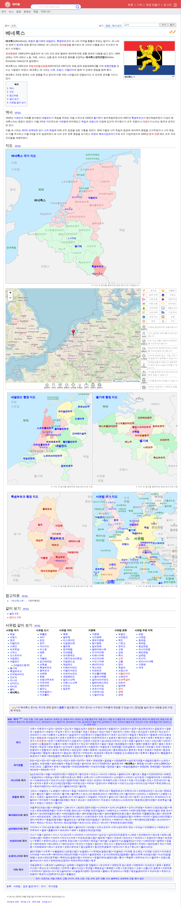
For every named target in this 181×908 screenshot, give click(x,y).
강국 (50, 728)
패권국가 (34, 756)
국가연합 (76, 731)
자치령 (149, 747)
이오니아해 (98, 661)
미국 (59, 810)
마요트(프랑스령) (87, 837)
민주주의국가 (99, 737)
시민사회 (156, 741)
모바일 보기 (47, 902)
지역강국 (87, 753)
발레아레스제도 (100, 682)
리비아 (55, 837)
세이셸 (103, 841)
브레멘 (43, 673)
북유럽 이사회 (144, 763)
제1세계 (166, 766)
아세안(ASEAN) (80, 766)
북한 (79, 777)
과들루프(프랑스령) (40, 807)
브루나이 (88, 777)
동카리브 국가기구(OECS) (96, 763)
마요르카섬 (98, 685)
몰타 (12, 689)
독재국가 (143, 734)
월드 (118, 766)
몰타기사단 (77, 868)
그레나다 (68, 807)
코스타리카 (163, 819)
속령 (131, 741)
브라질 (90, 827)
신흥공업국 (45, 744)
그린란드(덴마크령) (86, 807)
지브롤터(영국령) (60, 800)
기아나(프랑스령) (50, 827)
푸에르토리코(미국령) (121, 822)
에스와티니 (54, 844)
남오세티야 (36, 774)
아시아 (14, 780)
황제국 (89, 756)
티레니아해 (98, 655)
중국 (45, 783)
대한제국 (138, 865)
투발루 (129, 857)
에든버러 (44, 685)
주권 (140, 750)
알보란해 (96, 646)
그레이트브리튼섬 (72, 658)
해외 (43, 756)
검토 (61, 707)
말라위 (101, 837)
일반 (142, 878)
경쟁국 (91, 728)
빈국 (50, 741)
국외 (126, 731)
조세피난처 (105, 750)
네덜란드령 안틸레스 (87, 865)
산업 (82, 878)
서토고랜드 (128, 868)
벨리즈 (33, 813)
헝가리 (58, 803)
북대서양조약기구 (108, 134)
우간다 (79, 844)
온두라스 (106, 819)
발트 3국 (14, 613)
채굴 (35, 11)
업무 (98, 878)
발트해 (66, 637)
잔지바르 (95, 871)
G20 (73, 760)
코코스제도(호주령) (47, 857)
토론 (130, 4)
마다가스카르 (68, 837)
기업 (87, 878)
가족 (32, 728)
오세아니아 (14, 856)
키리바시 (87, 857)
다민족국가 (87, 734)
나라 (43, 734)
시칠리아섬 (98, 694)
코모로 (58, 847)
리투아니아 (130, 791)
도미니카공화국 (118, 807)
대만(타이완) (59, 774)
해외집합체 (54, 756)
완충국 (146, 744)
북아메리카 (14, 815)
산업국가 (76, 741)
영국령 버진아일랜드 (89, 819)
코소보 (81, 800)
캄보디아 (101, 783)
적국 (158, 747)
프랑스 (60, 69)
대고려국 (105, 865)
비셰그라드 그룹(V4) (40, 766)
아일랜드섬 (69, 661)
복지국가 (122, 737)
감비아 (47, 834)
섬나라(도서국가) (110, 741)
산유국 (86, 741)
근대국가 (34, 734)
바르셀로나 (46, 691)
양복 (120, 691)
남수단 (102, 834)
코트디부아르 (71, 847)
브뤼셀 (43, 664)
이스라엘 (140, 780)
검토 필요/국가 (30, 886)
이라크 (122, 780)
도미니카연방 (135, 807)
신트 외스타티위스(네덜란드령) (115, 816)
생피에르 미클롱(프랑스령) (146, 813)
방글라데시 (37, 777)
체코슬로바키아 (139, 871)
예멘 (82, 780)
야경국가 (74, 744)
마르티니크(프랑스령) (156, 807)
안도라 (13, 677)
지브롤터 (44, 694)
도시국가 (122, 734)
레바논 (112, 774)
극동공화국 (36, 865)
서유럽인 (123, 637)
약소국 (84, 744)
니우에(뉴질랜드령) (101, 851)
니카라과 (103, 807)
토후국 (143, 753)
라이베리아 (144, 834)
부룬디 (37, 841)
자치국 (140, 747)
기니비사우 (65, 834)
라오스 (94, 774)
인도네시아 (160, 780)
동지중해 (96, 643)
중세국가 (57, 753)
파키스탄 (57, 786)
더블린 (43, 658)
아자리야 (36, 871)
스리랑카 (118, 777)
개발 (53, 878)
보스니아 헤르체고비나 (95, 794)
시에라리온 (149, 841)
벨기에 (39, 41)
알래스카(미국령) (161, 816)
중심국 (67, 753)
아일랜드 (14, 658)
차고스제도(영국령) (60, 783)
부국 (143, 737)
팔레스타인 (70, 786)
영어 (120, 664)
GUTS (80, 760)
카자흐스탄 (79, 783)
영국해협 (67, 649)
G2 (37, 760)
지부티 (142, 844)
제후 (85, 750)
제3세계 (44, 769)
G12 (66, 760)
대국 (113, 734)
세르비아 (153, 794)
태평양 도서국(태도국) (126, 753)
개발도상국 (79, 728)
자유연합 (116, 747)
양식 (120, 688)
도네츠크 (149, 865)
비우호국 (41, 741)
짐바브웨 (152, 844)
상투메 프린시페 (68, 841)
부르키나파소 (50, 841)
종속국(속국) (119, 750)
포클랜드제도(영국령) (89, 830)
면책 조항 (36, 902)
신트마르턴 (91, 816)
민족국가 (71, 737)
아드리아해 (98, 658)
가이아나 (34, 827)
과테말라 (57, 807)
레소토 (156, 834)
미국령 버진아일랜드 (94, 810)
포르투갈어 (124, 679)
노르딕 (164, 760)
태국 (151, 783)
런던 (42, 640)
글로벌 (107, 760)
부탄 (56, 777)
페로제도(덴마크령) (145, 800)
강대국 (58, 728)
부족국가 (159, 737)
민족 (62, 737)
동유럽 (142, 640)
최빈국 (108, 753)
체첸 (126, 871)
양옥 (120, 694)
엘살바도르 (70, 819)
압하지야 (72, 780)
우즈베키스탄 (110, 780)
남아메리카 (14, 828)
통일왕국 (165, 753)
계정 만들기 (153, 4)
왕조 (161, 744)
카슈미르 (154, 871)
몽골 (144, 774)
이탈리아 (69, 69)
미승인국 (53, 737)
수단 (138, 841)
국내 (101, 731)
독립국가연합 (72, 763)
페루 (73, 830)
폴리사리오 (147, 847)
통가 (121, 857)
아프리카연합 (98, 766)
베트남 (48, 777)
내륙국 (51, 734)
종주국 (132, 750)
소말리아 (114, 841)
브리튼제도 (69, 655)
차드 (162, 844)
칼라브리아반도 (100, 679)
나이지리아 (91, 834)
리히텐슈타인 (17, 674)
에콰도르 (163, 827)
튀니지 (135, 847)
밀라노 (43, 688)
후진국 (98, 756)
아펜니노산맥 (70, 682)
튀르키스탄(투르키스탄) (51, 874)
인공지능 (45, 878)
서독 (52, 69)
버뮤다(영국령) (138, 810)
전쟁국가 (34, 750)
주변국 (157, 750)
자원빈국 (104, 747)
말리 (109, 837)
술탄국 (138, 741)
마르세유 (44, 682)
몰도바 (40, 794)
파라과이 (64, 830)
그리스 (33, 791)
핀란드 (49, 803)
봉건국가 (134, 737)
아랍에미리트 (153, 777)
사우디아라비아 (103, 777)
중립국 (46, 753)
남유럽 (142, 655)
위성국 (42, 747)
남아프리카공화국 (117, 834)
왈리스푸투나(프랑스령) (143, 854)
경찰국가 (113, 728)
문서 (7, 25)
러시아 (142, 658)
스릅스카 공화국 (151, 868)
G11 (59, 760)
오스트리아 (16, 655)
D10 (32, 760)
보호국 (112, 737)
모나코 (13, 680)
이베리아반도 (70, 667)
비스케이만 (69, 640)
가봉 (39, 834)
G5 (43, 760)
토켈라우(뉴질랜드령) (105, 857)
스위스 (13, 652)
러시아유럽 (144, 649)
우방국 (33, 747)
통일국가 (154, 753)
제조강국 (76, 750)
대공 (145, 121)
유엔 (93, 134)
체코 (73, 800)
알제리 (160, 841)
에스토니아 (126, 797)
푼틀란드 (71, 874)
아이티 (146, 816)
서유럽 (62, 121)
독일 (83, 121)
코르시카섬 (98, 688)
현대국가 (78, 756)
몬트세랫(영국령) (46, 810)
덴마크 (65, 791)
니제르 (132, 834)
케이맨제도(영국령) (144, 819)
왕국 (154, 744)
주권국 (148, 750)
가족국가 (41, 728)
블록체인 (115, 878)
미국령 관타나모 (72, 810)
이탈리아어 (124, 673)
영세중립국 (121, 744)
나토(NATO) (120, 760)
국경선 (93, 731)
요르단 (97, 780)
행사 (137, 878)
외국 (168, 744)
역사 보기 (117, 25)
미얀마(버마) (155, 774)
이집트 (89, 844)
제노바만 (96, 667)
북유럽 (142, 643)
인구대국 (67, 747)
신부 (120, 658)
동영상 (27, 11)
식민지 (166, 741)
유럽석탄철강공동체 (39, 66)
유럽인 (121, 634)
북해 (65, 634)
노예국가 (62, 734)
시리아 (129, 777)
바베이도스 (113, 810)
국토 (133, 731)
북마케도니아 (116, 794)
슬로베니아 (66, 797)
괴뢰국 (49, 731)
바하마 (124, 810)
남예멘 (70, 865)
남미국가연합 (135, 760)
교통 (65, 878)
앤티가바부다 (37, 819)
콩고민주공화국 (103, 847)
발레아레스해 (99, 649)
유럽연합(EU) (130, 766)
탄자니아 (118, 847)
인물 (131, 878)
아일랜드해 (69, 643)
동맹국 (153, 734)
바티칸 (13, 686)
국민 (108, 731)
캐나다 (128, 819)
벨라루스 (76, 794)
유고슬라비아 (64, 871)
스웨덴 (163, 794)
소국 (124, 741)
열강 (103, 744)
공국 (133, 728)
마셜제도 (118, 851)
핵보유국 (67, 756)
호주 (93, 860)
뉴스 (11, 11)
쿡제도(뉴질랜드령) (70, 857)
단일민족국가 (102, 734)
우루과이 (34, 830)
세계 (141, 667)
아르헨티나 (150, 827)
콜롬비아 (53, 830)
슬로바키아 (52, 797)
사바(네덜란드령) (71, 813)
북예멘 (109, 868)
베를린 (43, 634)
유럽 (30, 41)
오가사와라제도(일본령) (116, 854)
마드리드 (44, 646)
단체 (92, 878)
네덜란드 (50, 41)
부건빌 (89, 868)
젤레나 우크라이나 (112, 871)
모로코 (117, 837)
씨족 (64, 744)
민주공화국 (84, 737)
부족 (150, 737)
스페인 (17, 117)
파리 (42, 637)
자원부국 (93, 747)
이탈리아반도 (70, 670)
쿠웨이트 (112, 783)
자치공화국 (129, 747)
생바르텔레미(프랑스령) (117, 813)
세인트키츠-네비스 (73, 816)
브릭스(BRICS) (162, 763)
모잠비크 (151, 837)
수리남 (138, 827)
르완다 (46, 837)
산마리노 (14, 683)
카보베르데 (40, 847)
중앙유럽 (143, 652)
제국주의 (64, 750)
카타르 (90, 783)
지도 (108, 878)
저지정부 (44, 800)
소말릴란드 (127, 841)
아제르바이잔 (41, 780)
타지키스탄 (141, 783)
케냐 (50, 847)
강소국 (67, 728)
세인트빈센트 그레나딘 (49, 816)
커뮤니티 (45, 11)
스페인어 (123, 676)
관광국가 (39, 731)
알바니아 (113, 797)
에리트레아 (40, 844)
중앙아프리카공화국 (126, 844)
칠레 (43, 830)
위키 (3, 11)
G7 (48, 760)
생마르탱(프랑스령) (92, 813)
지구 (53, 769)
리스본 (43, 649)
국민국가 (117, 731)
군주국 (153, 731)
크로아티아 (93, 800)
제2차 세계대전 (30, 130)
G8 (53, 760)
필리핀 (82, 786)
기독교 (121, 643)
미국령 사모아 (152, 851)
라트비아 (83, 791)
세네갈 (94, 841)
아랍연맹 (65, 766)
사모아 (83, 854)
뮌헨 (42, 676)
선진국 (95, 741)
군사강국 (142, 731)
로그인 (167, 4)
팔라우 (155, 857)
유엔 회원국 (54, 747)
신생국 (33, 744)
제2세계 (34, 769)
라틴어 (121, 682)
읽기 (101, 25)
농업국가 (74, 734)
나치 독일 (49, 130)
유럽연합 (109, 66)
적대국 (165, 747)
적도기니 (108, 844)
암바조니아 (49, 871)
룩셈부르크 (63, 41)
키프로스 (105, 800)
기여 (139, 4)
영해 (138, 744)
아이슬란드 (80, 797)
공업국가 (159, 728)
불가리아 (130, 794)
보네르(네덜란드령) (49, 813)
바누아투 (46, 854)
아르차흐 (167, 868)
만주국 (65, 868)
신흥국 (56, 744)
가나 (32, 834)
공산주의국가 (145, 728)
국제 (88, 760)
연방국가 (94, 744)
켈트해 (66, 646)
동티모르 (84, 774)
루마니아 (104, 791)
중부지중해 (98, 640)
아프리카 (14, 841)
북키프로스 (68, 777)
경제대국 (101, 728)
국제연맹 (97, 760)
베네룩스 (16, 600)
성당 (120, 652)
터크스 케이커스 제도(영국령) (61, 822)
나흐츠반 (48, 865)
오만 (89, 780)
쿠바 (32, 822)
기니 (55, 834)
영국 (18, 44)
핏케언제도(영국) (60, 860)
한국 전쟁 (154, 134)
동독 (159, 865)
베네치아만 (98, 664)
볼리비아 (80, 827)
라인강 (66, 685)
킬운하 (66, 688)
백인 (120, 640)
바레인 (167, 774)
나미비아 (78, 834)
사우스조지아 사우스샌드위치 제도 (114, 827)
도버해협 (67, 652)
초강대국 (98, 753)
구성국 (58, 731)
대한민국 (72, 774)
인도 (149, 780)
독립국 (132, 734)
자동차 (59, 878)
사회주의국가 (62, 741)
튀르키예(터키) (42, 786)
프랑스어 (123, 670)
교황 (120, 661)
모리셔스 (128, 837)
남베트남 (60, 865)
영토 (131, 744)
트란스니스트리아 (122, 800)
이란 (131, 780)
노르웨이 (55, 791)
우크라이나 (161, 797)
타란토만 (96, 670)
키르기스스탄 (126, 783)
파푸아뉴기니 (142, 857)
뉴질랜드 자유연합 (39, 763)
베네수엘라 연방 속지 (159, 810)
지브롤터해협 (99, 673)
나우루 (46, 851)
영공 (110, 744)
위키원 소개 (25, 902)
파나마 (104, 822)
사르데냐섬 (98, 691)
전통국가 (46, 750)
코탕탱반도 (69, 676)
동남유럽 (143, 646)
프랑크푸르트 (47, 679)
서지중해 (96, 637)
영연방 (110, 766)
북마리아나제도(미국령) (65, 854)
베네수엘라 (67, 827)
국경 (85, 731)
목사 (120, 655)
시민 (147, 741)
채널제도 (67, 664)
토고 (127, 847)
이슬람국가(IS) (81, 871)
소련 (138, 868)
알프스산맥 (69, 679)
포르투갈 (14, 649)
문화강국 (41, 737)
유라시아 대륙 (146, 661)
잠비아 (98, 844)
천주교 (121, 646)
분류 (9, 886)
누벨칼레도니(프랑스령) (64, 851)
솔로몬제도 (95, 854)
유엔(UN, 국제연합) (150, 766)
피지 (46, 860)
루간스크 (44, 868)
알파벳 (121, 685)
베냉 (160, 837)
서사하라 (84, 841)
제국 (55, 750)
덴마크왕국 (57, 763)
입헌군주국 (80, 747)
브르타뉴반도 (70, 673)
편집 (108, 25)
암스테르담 (46, 661)
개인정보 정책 (13, 902)
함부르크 (44, 670)
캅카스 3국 (15, 617)
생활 (103, 878)
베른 (42, 652)
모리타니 (139, 837)
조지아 (37, 783)
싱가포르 (139, 777)
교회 (120, 649)
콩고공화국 (87, 847)
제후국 (93, 750)
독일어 (121, 667)
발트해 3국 (117, 763)
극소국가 (163, 731)
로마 (42, 643)
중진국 (76, 753)
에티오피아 (68, 844)
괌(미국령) (35, 851)
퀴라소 (40, 822)
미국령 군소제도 (133, 851)
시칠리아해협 (99, 676)
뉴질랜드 (84, 851)
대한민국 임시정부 (121, 865)
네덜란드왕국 (21, 665)
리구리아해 (98, 652)
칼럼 (18, 11)
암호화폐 (124, 878)
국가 (40, 707)
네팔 (47, 774)
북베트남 (99, 868)
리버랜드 (55, 868)
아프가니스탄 (58, 780)
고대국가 (124, 728)
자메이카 (118, 819)
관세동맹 (64, 44)
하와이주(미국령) (80, 860)
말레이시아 (124, 774)
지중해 (95, 634)
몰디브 (136, 774)
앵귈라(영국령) (54, 819)
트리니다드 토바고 (89, 822)
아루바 (137, 816)
